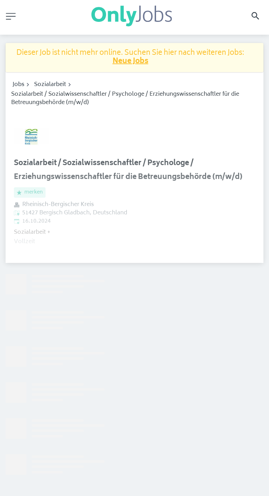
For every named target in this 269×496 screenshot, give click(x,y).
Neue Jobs (130, 61)
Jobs (18, 84)
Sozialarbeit (50, 84)
